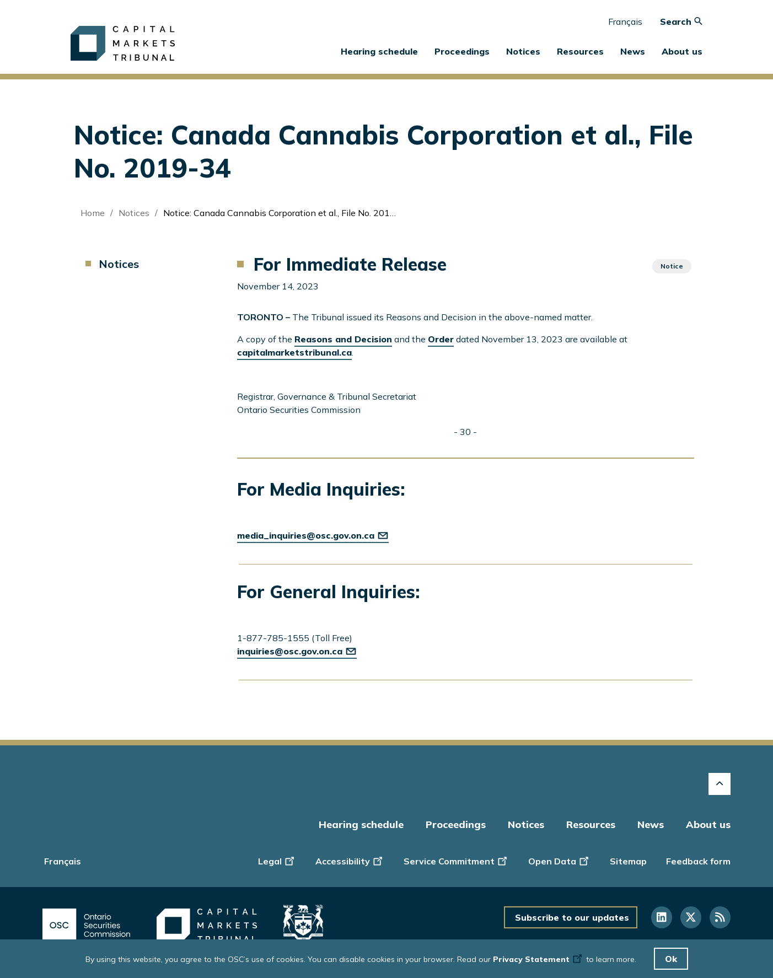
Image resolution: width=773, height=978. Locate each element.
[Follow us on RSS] (720, 917)
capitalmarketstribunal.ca (294, 352)
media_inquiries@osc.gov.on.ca (313, 535)
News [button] (632, 51)
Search (681, 21)
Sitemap (628, 861)
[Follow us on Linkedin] (661, 917)
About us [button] (682, 51)
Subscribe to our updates (572, 917)
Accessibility (349, 861)
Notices (523, 51)
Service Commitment (456, 861)
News (650, 824)
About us (708, 824)
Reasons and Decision (343, 339)
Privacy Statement (538, 959)
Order (441, 339)
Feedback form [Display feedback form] (698, 861)
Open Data (559, 861)
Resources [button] (580, 51)
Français (625, 21)
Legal (277, 861)
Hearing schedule (379, 51)
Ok (671, 958)
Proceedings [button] (462, 51)
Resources (590, 824)
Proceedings (456, 824)
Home (92, 212)
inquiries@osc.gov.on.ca (297, 651)
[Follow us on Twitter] (690, 917)
